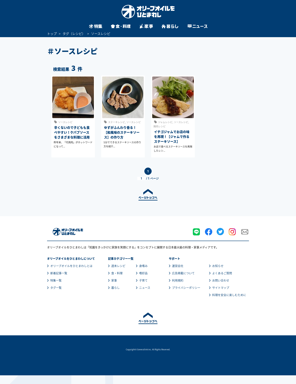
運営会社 (177, 266)
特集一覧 (56, 280)
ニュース (144, 287)
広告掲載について (183, 273)
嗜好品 (143, 273)
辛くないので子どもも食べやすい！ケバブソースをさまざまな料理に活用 (72, 132)
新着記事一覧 (58, 273)
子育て (143, 280)
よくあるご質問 (222, 273)
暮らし (115, 287)
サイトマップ (220, 287)
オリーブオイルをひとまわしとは (71, 266)
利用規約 (177, 280)
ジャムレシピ (165, 122)
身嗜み (143, 266)
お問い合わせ (220, 280)
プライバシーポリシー (186, 287)
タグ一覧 (56, 287)
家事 (114, 280)
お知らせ (218, 266)
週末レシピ (118, 266)
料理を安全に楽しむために (229, 295)
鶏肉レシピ (159, 126)
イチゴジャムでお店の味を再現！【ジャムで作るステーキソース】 (171, 136)
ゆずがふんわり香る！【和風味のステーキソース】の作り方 (122, 132)
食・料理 (117, 273)
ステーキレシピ (116, 122)
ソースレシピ (65, 122)
